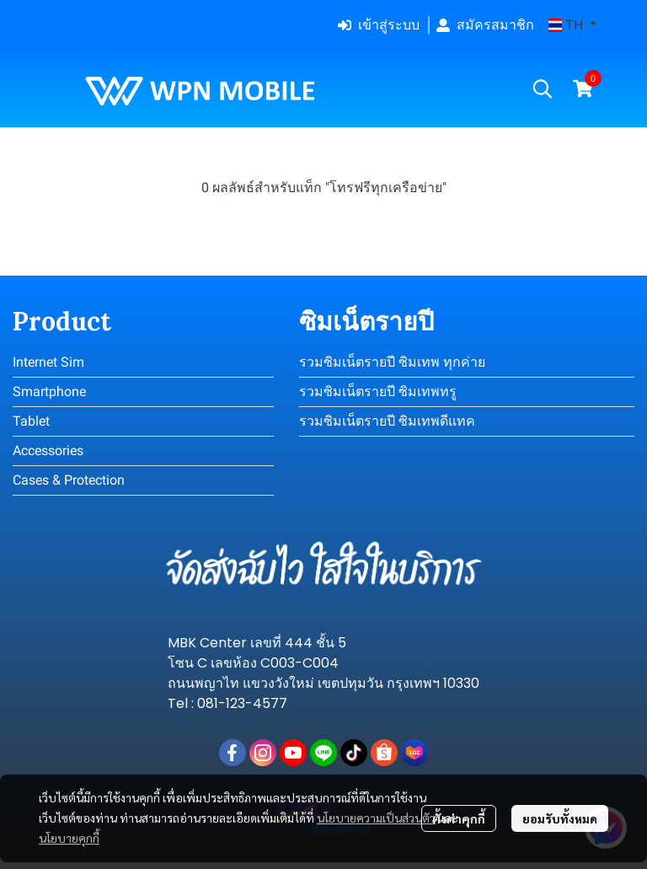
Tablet (31, 421)
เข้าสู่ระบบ (379, 25)
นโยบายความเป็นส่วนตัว (376, 817)
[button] (572, 25)
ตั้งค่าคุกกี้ (458, 818)
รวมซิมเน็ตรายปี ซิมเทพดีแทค (387, 421)
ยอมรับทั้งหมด (559, 818)
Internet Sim (48, 362)
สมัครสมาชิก (485, 25)
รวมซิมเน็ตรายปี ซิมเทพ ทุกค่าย (392, 362)
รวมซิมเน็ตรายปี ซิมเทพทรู (378, 392)
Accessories (48, 451)
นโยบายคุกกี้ (69, 837)
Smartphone (49, 392)
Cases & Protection (69, 480)
